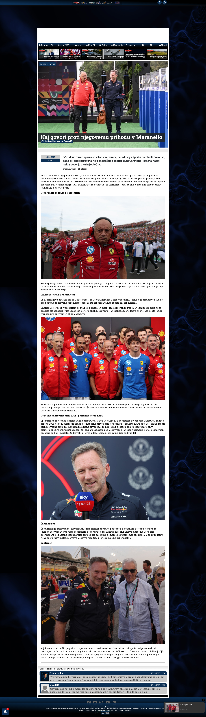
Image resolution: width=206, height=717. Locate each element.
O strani (130, 45)
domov (43, 64)
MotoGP (91, 45)
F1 (53, 45)
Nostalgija (117, 45)
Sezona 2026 (64, 45)
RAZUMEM (105, 713)
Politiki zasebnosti (125, 710)
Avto (78, 45)
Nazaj (163, 45)
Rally (103, 45)
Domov (43, 45)
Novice (52, 64)
